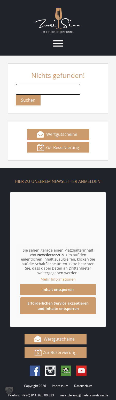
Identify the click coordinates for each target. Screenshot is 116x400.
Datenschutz (83, 386)
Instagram (50, 371)
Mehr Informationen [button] (58, 279)
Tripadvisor (66, 371)
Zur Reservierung (62, 147)
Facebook (35, 371)
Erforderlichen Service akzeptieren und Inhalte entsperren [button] (58, 306)
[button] (9, 390)
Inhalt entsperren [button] (58, 289)
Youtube (81, 371)
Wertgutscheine (61, 134)
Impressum (60, 386)
